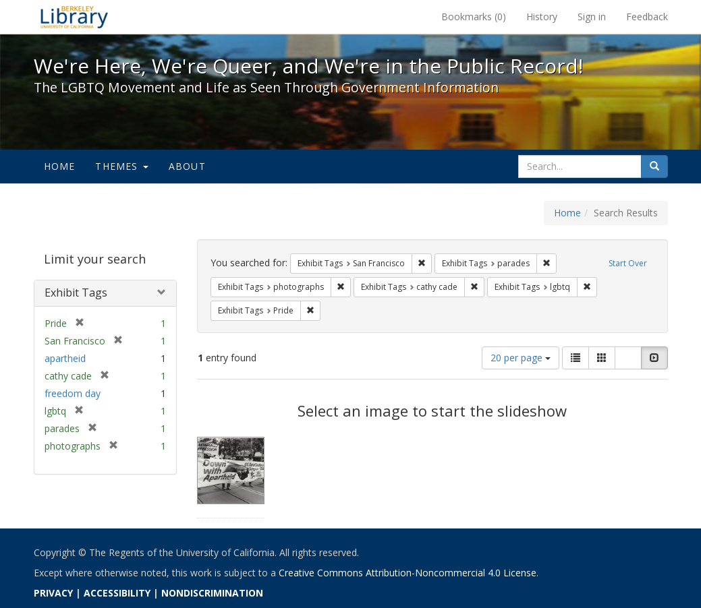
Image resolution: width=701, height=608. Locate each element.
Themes (121, 166)
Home (60, 166)
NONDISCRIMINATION (212, 592)
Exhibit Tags (76, 292)
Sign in (592, 16)
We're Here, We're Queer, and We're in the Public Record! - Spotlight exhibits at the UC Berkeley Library (74, 17)
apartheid (65, 358)
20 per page (520, 357)
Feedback (647, 16)
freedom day (73, 393)
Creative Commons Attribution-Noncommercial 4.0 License (407, 572)
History (541, 16)
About (187, 166)
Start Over (628, 263)
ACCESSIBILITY (117, 592)
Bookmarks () (473, 16)
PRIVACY (53, 592)
